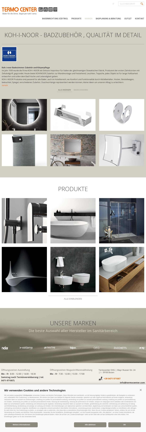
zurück (5, 85)
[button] (141, 390)
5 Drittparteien (27, 395)
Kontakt (139, 18)
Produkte (76, 18)
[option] (73, 348)
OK (124, 425)
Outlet (128, 18)
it (113, 3)
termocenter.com (30, 11)
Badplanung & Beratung (108, 18)
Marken (88, 18)
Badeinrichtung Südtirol (55, 18)
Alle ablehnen (90, 425)
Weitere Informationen (21, 425)
